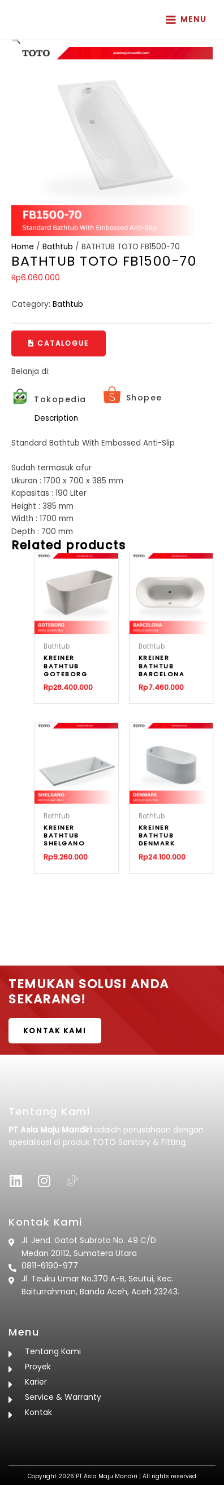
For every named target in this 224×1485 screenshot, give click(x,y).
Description (56, 418)
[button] (58, 343)
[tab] (124, 418)
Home (22, 246)
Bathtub (57, 246)
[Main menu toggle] (186, 19)
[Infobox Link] (49, 399)
